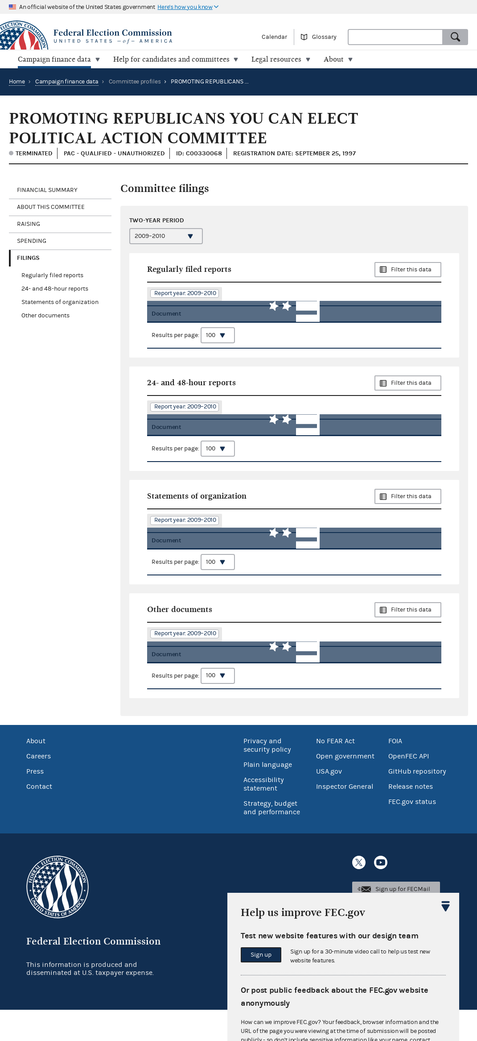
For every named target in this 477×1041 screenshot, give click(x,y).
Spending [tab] (31, 241)
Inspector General (344, 818)
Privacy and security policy (267, 776)
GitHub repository (417, 803)
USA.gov (329, 803)
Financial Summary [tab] (47, 190)
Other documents (45, 315)
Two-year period (156, 220)
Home (17, 81)
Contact (39, 818)
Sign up (261, 954)
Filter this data (411, 269)
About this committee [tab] (51, 207)
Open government (345, 787)
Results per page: (193, 348)
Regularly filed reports (52, 275)
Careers (38, 787)
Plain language (267, 796)
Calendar (274, 37)
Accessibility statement (263, 815)
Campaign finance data (67, 81)
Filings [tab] (28, 258)
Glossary (324, 37)
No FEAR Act (335, 772)
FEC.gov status (412, 833)
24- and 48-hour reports (54, 288)
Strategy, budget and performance (271, 839)
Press (35, 803)
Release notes (410, 818)
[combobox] (395, 37)
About (35, 772)
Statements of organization (60, 302)
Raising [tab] (28, 224)
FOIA (395, 772)
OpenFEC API (408, 787)
